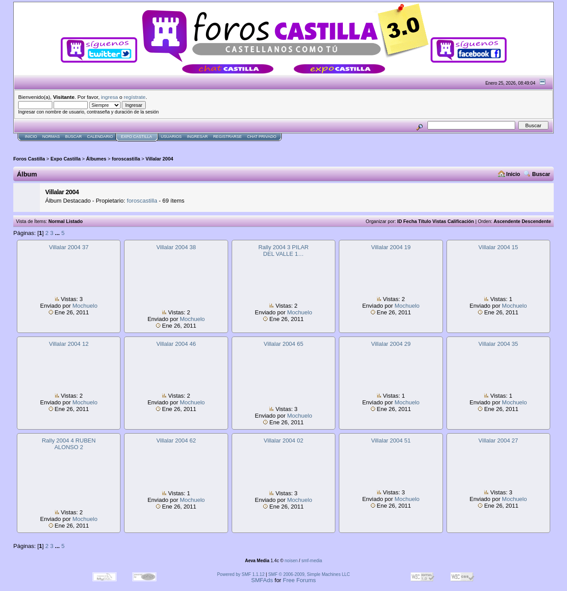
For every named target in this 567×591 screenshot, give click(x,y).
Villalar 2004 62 (176, 440)
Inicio (31, 136)
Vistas (439, 221)
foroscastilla (126, 158)
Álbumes (96, 158)
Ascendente (506, 221)
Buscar (73, 136)
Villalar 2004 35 (498, 344)
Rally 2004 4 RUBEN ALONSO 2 (68, 443)
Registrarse (227, 136)
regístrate (134, 97)
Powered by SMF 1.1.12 (240, 574)
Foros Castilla (29, 158)
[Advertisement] (174, 144)
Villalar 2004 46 (176, 344)
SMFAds (262, 580)
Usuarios (171, 136)
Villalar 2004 (159, 158)
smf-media (311, 560)
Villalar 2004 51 (391, 440)
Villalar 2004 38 (176, 247)
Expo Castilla (136, 136)
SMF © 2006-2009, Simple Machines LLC (309, 574)
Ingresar (197, 136)
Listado (74, 221)
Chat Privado (261, 136)
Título (424, 221)
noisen (291, 560)
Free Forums (299, 580)
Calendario (100, 136)
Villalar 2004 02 (283, 440)
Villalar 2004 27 (498, 440)
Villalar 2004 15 (498, 247)
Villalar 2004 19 (391, 247)
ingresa (109, 97)
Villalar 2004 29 (391, 344)
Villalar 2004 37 (68, 247)
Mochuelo (85, 305)
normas (51, 136)
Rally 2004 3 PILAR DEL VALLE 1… (283, 250)
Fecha (410, 221)
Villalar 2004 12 (68, 344)
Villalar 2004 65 (283, 344)
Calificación (460, 221)
